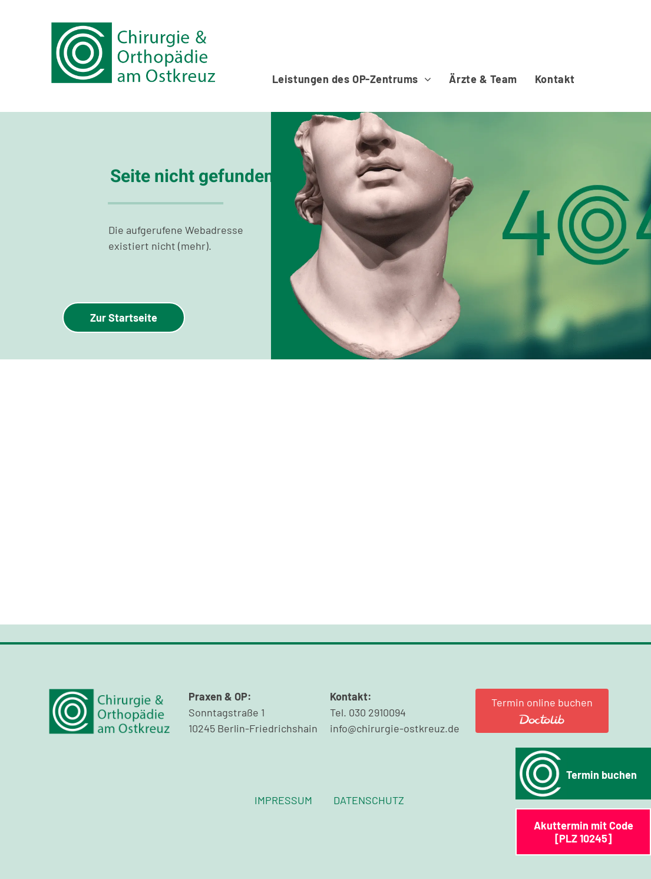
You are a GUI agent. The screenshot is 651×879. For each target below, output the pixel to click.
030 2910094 (377, 712)
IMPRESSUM (283, 800)
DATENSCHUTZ (368, 800)
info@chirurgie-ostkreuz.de (395, 728)
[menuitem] (352, 79)
